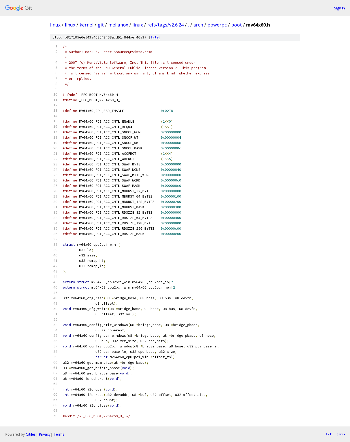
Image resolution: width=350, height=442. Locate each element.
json (341, 434)
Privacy (45, 434)
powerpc (217, 25)
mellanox (118, 25)
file (155, 37)
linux (55, 25)
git (101, 25)
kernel (86, 25)
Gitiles (31, 434)
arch (198, 25)
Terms (59, 434)
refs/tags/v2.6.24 (165, 25)
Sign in (339, 8)
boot (236, 25)
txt (329, 434)
